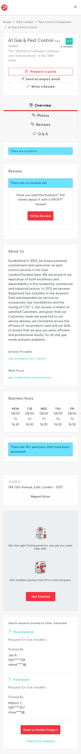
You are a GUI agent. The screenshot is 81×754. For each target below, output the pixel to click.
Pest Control (37, 358)
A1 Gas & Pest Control (22, 27)
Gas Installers (17, 358)
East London (25, 22)
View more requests (40, 741)
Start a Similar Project (40, 730)
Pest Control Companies (54, 22)
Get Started (40, 596)
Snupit (7, 22)
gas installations (19, 377)
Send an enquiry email (40, 79)
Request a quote (40, 71)
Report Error (40, 496)
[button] (75, 7)
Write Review (40, 216)
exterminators (41, 377)
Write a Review (41, 86)
